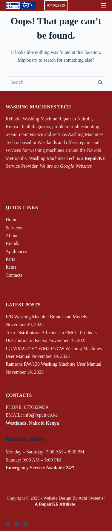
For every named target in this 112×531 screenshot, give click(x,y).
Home (11, 219)
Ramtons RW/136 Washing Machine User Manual (54, 364)
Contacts (14, 275)
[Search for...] (50, 82)
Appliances (16, 251)
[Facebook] (8, 524)
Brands (12, 243)
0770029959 (56, 5)
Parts (10, 259)
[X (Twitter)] (17, 524)
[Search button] (100, 82)
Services (14, 227)
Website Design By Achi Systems (73, 498)
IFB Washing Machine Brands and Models (46, 316)
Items (11, 267)
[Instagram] (26, 524)
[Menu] (103, 5)
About (12, 235)
